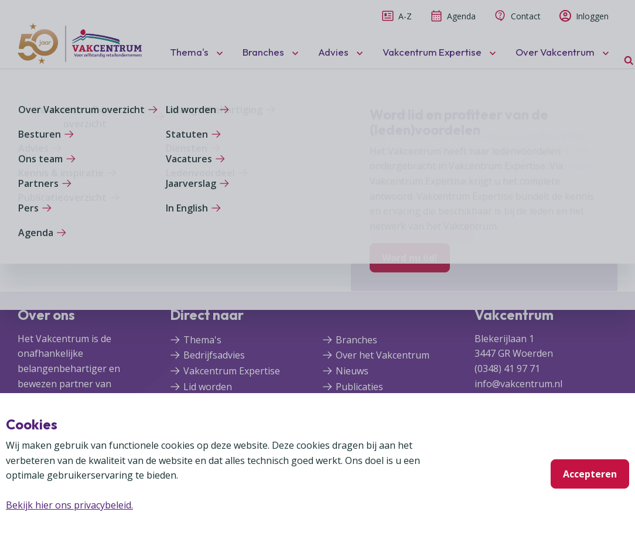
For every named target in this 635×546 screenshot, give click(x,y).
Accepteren (590, 473)
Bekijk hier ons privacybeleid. (69, 505)
